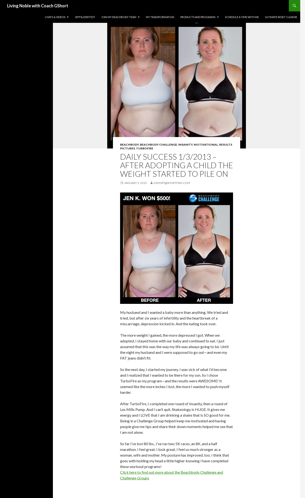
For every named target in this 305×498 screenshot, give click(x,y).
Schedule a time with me (242, 17)
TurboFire (144, 148)
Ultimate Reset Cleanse (281, 17)
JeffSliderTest (85, 17)
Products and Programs (197, 17)
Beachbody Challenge (158, 144)
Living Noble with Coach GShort (37, 5)
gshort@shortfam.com (171, 183)
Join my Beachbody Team (118, 17)
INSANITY (185, 144)
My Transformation (160, 17)
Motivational (206, 144)
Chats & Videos (55, 17)
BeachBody (129, 144)
